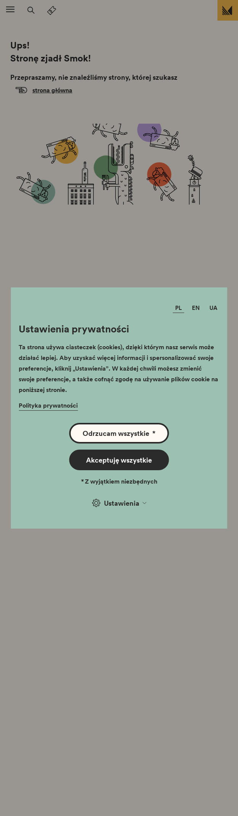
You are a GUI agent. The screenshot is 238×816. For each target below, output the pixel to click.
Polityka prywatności (48, 405)
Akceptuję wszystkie (119, 459)
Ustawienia (119, 503)
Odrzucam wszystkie (119, 433)
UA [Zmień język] (213, 307)
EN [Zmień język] (196, 307)
